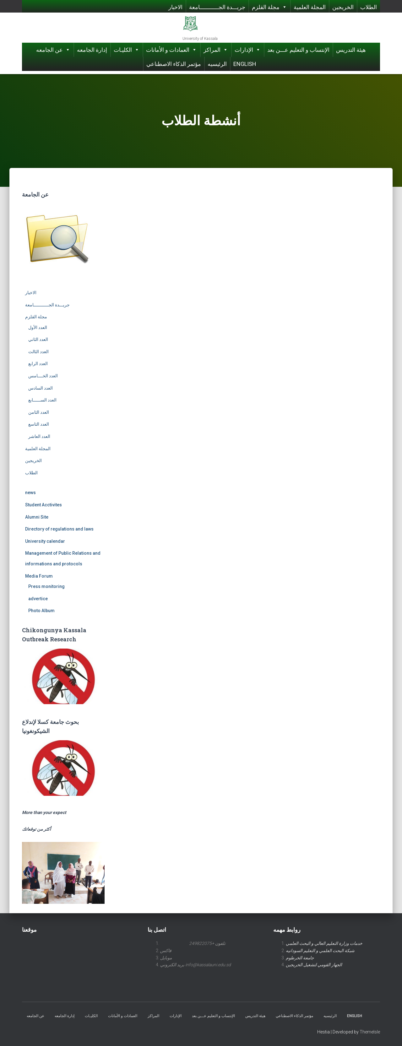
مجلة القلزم (269, 7)
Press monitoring (46, 586)
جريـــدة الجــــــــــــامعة (217, 7)
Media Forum (39, 576)
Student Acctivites (43, 504)
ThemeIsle (370, 1031)
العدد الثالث (38, 351)
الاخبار (175, 7)
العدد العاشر (39, 436)
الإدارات (248, 50)
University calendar (45, 541)
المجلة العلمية (310, 7)
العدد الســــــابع (42, 399)
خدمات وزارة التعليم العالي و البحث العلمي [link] (324, 943)
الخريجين (343, 7)
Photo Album (41, 610)
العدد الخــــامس (43, 375)
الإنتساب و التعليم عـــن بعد (298, 49)
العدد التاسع (38, 424)
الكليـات (126, 50)
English (244, 64)
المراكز (216, 50)
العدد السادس (40, 388)
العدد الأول (37, 327)
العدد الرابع (38, 363)
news (30, 492)
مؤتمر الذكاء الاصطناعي (173, 64)
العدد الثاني (38, 339)
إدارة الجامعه (92, 49)
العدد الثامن (38, 412)
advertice (38, 598)
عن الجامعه (53, 50)
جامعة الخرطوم (300, 957)
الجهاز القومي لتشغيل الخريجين (314, 964)
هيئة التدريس (351, 49)
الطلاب (368, 7)
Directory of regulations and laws (59, 528)
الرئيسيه (217, 64)
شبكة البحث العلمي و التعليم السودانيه (320, 950)
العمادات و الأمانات (171, 50)
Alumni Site (36, 517)
